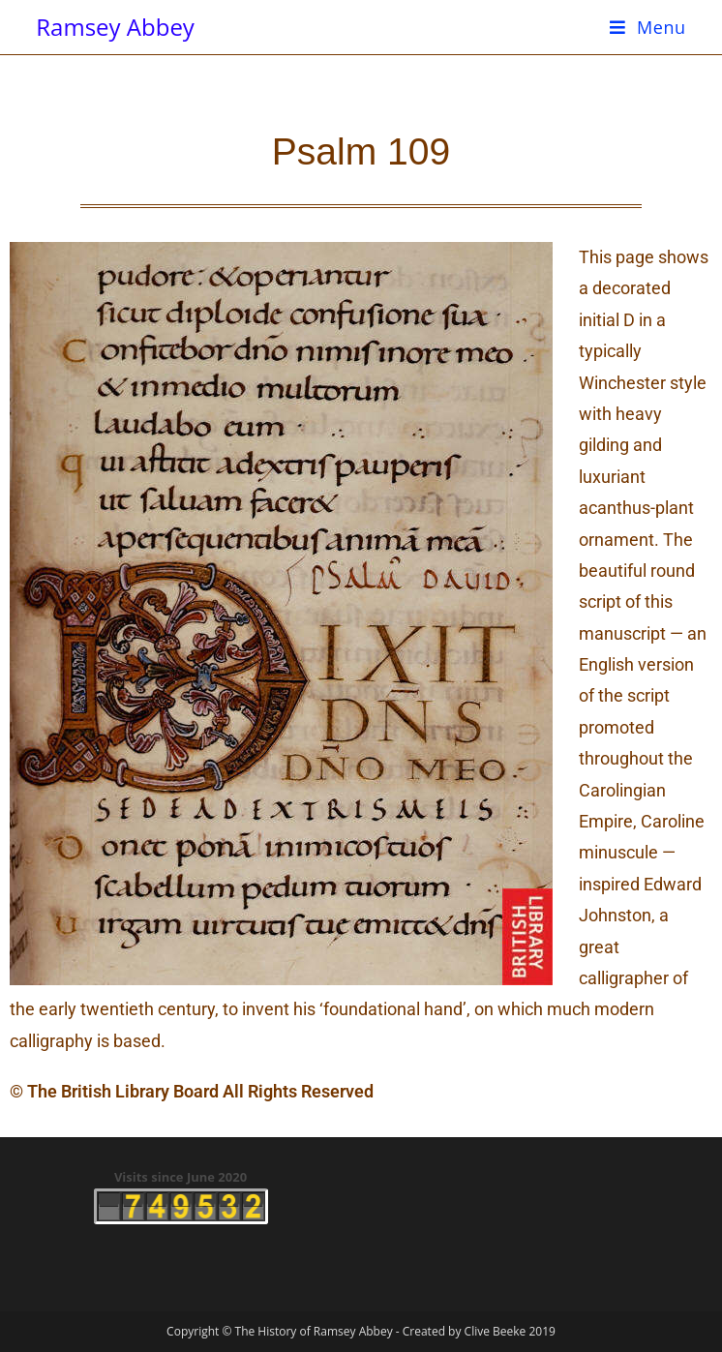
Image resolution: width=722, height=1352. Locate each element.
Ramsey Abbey (115, 27)
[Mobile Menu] (648, 27)
